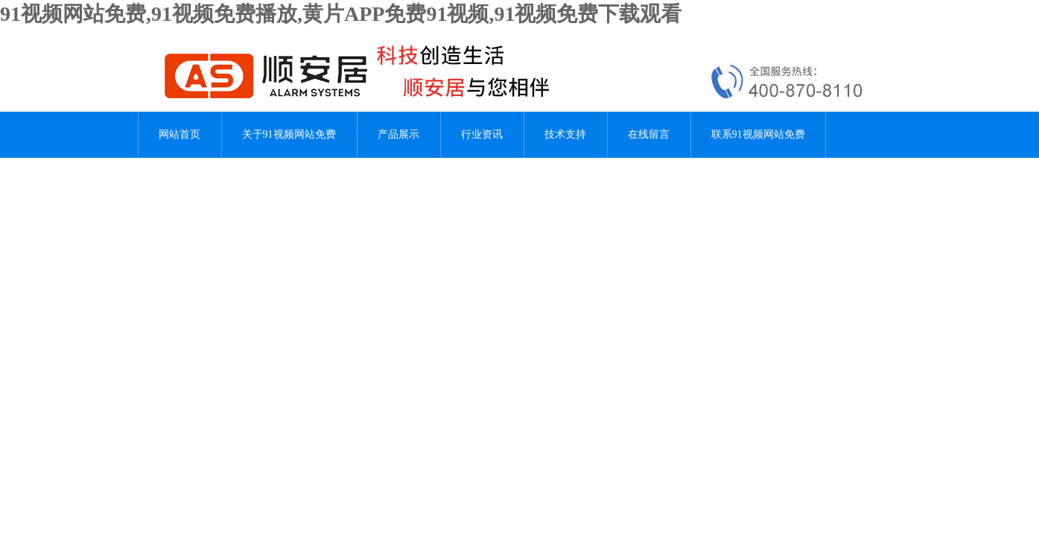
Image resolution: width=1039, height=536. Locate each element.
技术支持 (565, 134)
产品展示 (398, 134)
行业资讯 (482, 134)
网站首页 (179, 134)
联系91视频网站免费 (758, 134)
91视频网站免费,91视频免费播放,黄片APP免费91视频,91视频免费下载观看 (340, 13)
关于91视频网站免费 (289, 134)
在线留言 (649, 134)
